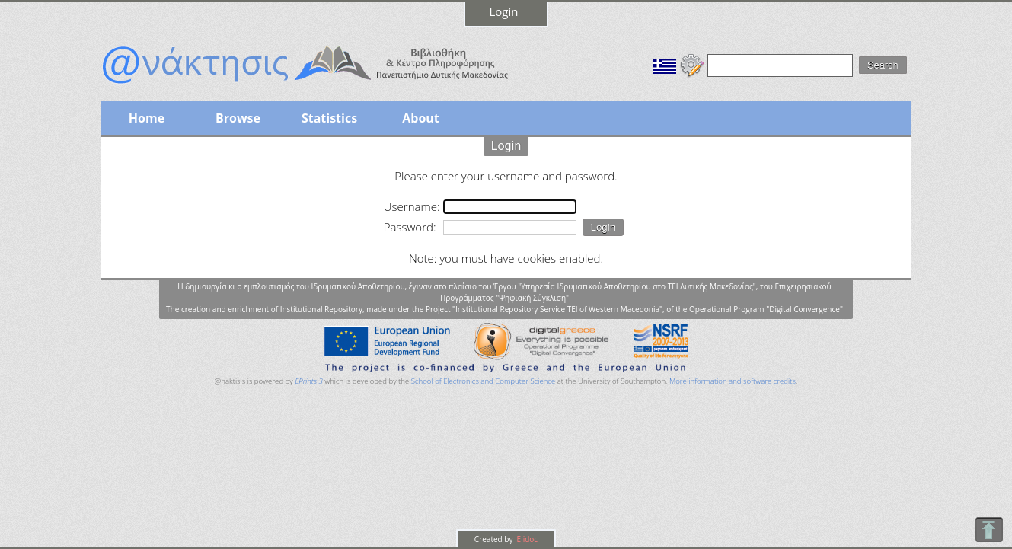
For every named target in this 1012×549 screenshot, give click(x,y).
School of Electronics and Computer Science (483, 381)
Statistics (329, 118)
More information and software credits (732, 381)
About (420, 118)
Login (504, 11)
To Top (988, 529)
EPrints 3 (309, 381)
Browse (237, 118)
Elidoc (526, 539)
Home (146, 118)
